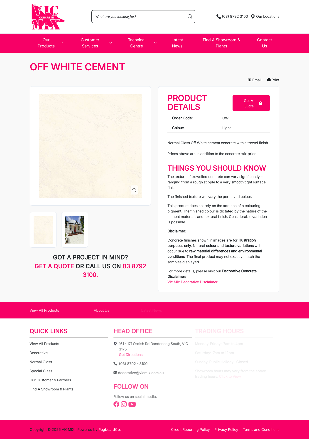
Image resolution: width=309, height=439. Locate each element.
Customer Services (97, 42)
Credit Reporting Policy (190, 429)
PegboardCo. (109, 429)
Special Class (37, 371)
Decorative (35, 352)
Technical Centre (142, 42)
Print (273, 80)
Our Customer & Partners (46, 380)
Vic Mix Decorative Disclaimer (192, 282)
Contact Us (264, 42)
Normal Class (37, 362)
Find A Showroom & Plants (221, 42)
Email (255, 80)
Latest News (177, 42)
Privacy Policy (226, 429)
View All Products (40, 310)
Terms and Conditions (261, 429)
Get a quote (55, 266)
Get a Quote (253, 103)
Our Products (51, 42)
